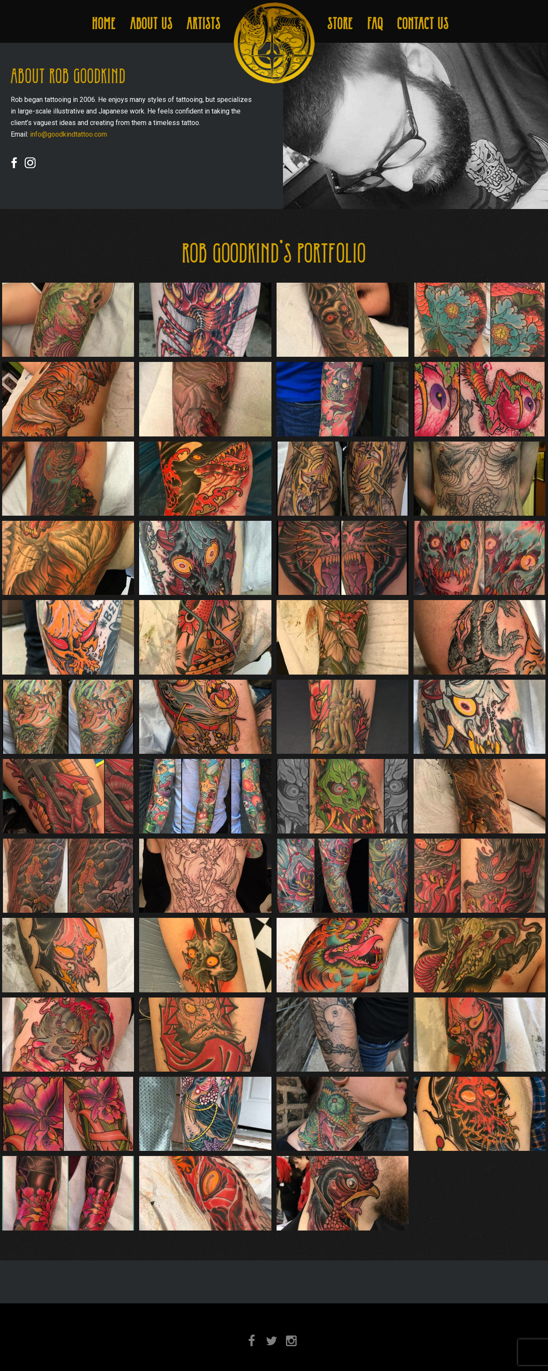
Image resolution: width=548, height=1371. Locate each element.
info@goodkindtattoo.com (68, 134)
